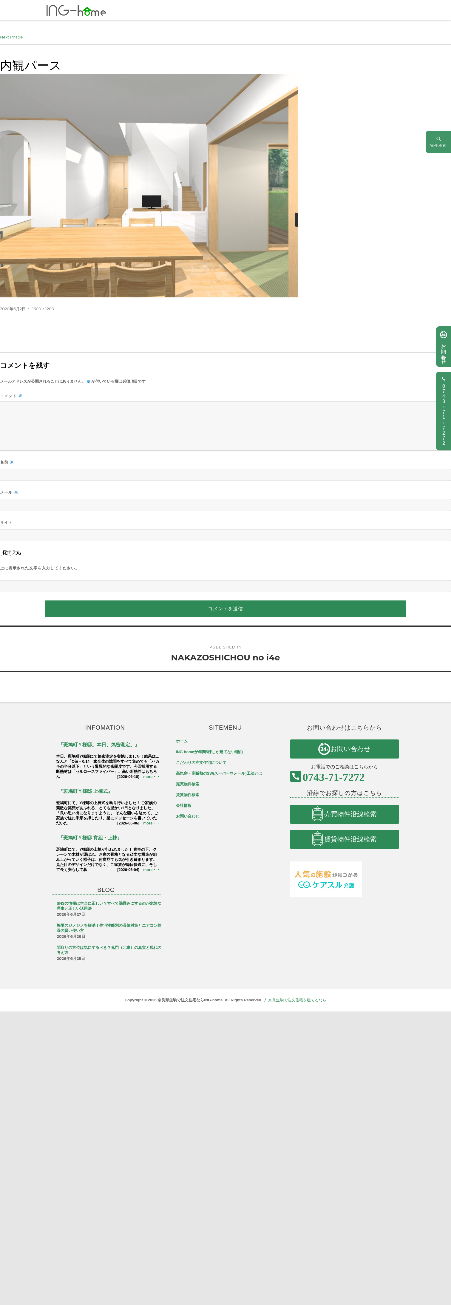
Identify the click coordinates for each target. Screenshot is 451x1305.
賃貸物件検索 (187, 795)
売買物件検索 (187, 784)
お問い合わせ (443, 351)
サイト (6, 522)
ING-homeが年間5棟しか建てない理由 (209, 752)
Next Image (11, 37)
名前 (7, 462)
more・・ (151, 776)
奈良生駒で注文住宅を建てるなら (297, 1000)
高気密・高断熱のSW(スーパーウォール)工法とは (219, 773)
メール (9, 492)
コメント (11, 396)
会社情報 (183, 805)
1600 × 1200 (43, 308)
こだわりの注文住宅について (201, 762)
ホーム (182, 741)
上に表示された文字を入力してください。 (39, 568)
